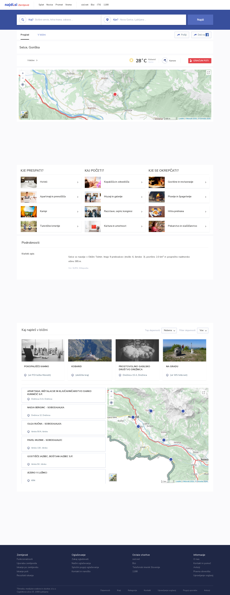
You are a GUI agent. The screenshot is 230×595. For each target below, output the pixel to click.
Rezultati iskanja (25, 575)
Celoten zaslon (208, 72)
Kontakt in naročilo (81, 571)
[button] (22, 84)
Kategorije (132, 590)
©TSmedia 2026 (204, 119)
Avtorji (196, 567)
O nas (196, 559)
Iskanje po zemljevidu (27, 567)
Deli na (203, 34)
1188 (106, 4)
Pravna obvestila (201, 571)
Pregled (25, 34)
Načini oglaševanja (81, 563)
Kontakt (147, 590)
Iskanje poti (22, 571)
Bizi (92, 4)
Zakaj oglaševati (80, 559)
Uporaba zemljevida (27, 563)
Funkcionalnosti (25, 559)
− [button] (23, 78)
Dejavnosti (105, 590)
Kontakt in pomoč (202, 563)
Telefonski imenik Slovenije (146, 567)
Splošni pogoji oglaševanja (85, 567)
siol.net (84, 4)
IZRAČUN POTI (201, 60)
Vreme (68, 4)
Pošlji (184, 34)
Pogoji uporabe (190, 590)
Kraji (119, 590)
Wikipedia (83, 268)
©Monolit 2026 (191, 119)
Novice (49, 4)
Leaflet (181, 119)
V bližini (42, 34)
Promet (59, 4)
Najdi (200, 20)
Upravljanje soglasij (203, 575)
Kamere (172, 60)
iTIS (99, 4)
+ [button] (23, 73)
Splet (41, 4)
